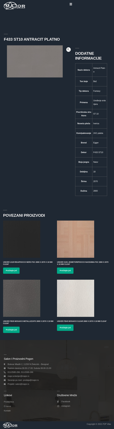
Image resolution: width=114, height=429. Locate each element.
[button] (71, 4)
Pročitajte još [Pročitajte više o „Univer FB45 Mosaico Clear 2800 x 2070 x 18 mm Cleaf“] (65, 328)
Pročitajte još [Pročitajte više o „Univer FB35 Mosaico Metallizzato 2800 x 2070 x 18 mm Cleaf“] (11, 330)
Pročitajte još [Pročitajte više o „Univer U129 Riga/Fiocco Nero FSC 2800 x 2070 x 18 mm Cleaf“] (11, 271)
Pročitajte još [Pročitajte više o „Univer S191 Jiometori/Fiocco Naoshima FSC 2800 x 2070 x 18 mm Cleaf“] (65, 271)
